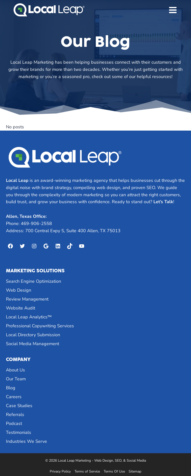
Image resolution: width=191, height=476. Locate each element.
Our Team (16, 379)
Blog (10, 388)
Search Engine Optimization (33, 281)
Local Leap (17, 180)
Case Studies (19, 406)
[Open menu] (172, 10)
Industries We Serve (26, 441)
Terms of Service (87, 471)
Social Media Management (32, 344)
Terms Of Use (114, 471)
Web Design (18, 290)
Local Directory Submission (33, 335)
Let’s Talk (163, 202)
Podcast (14, 423)
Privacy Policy (60, 471)
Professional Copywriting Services (40, 326)
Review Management (27, 299)
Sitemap (135, 471)
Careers (14, 397)
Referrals (15, 415)
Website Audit (20, 308)
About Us (15, 370)
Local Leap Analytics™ (29, 317)
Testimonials (18, 432)
